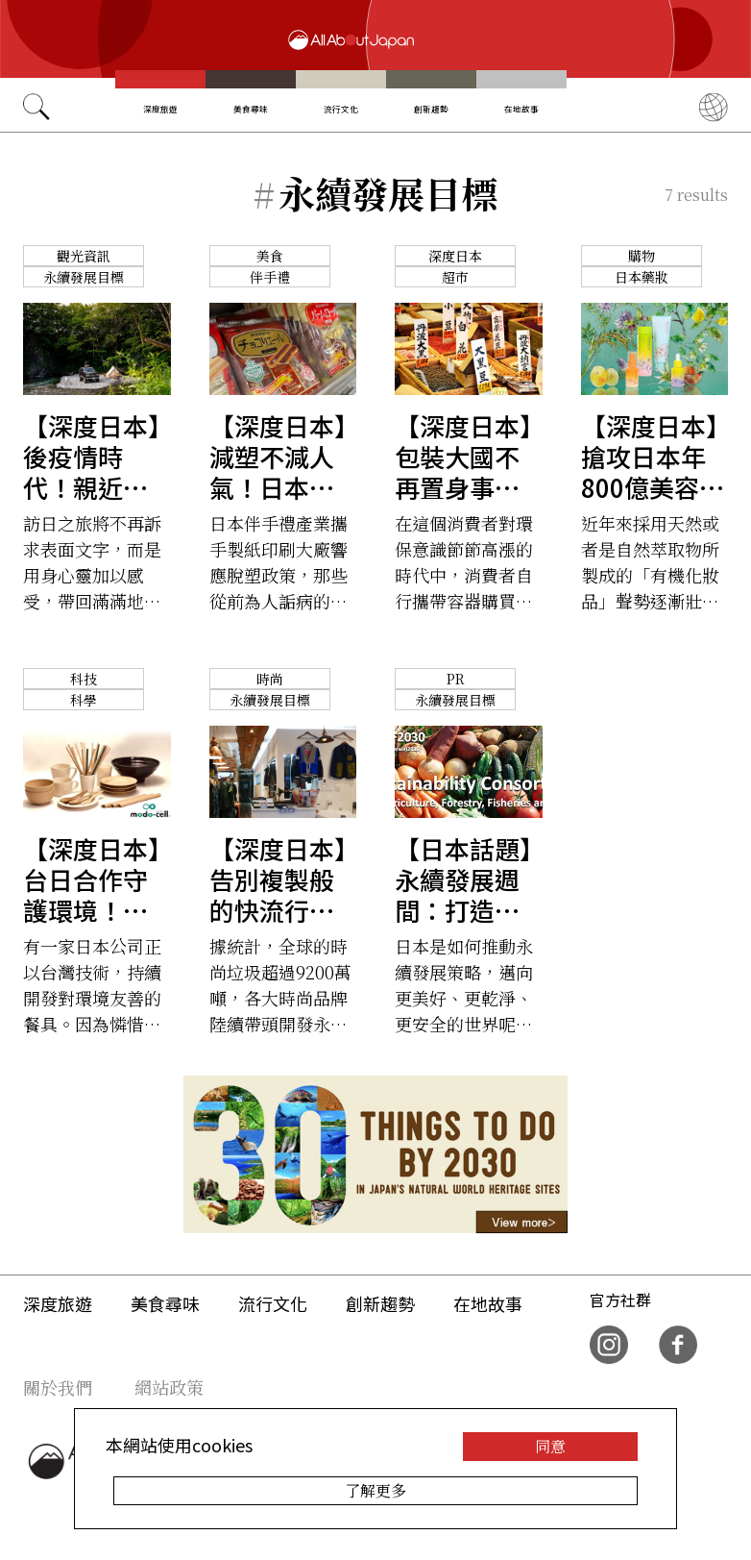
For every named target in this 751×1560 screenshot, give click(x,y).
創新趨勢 (431, 108)
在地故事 (521, 108)
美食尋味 (250, 108)
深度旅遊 (160, 108)
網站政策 (169, 1386)
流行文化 (341, 108)
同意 (550, 1446)
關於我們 (57, 1386)
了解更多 (375, 1490)
